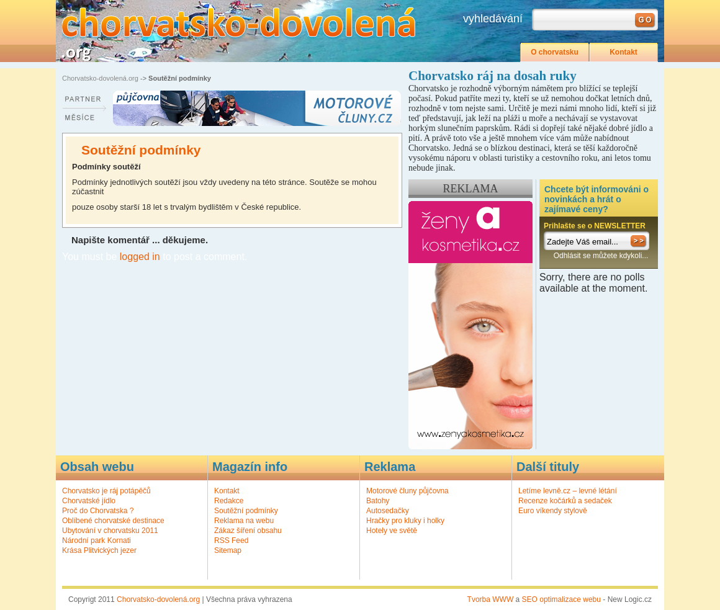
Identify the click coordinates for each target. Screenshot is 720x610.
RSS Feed (231, 540)
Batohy (377, 500)
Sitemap (227, 550)
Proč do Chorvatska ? (97, 510)
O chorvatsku (554, 52)
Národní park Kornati (96, 540)
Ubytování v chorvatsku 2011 (110, 530)
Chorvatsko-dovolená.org (100, 78)
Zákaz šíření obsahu (248, 530)
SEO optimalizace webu (561, 599)
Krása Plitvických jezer (99, 550)
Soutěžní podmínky (246, 510)
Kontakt (623, 52)
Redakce (228, 500)
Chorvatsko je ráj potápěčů (106, 491)
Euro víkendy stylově (552, 510)
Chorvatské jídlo (88, 500)
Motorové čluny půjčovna (407, 491)
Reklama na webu (244, 520)
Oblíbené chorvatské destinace (113, 520)
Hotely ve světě (391, 530)
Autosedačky (387, 510)
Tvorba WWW (490, 599)
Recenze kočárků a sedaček (565, 500)
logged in (140, 256)
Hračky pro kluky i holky (405, 520)
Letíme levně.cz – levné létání (567, 491)
